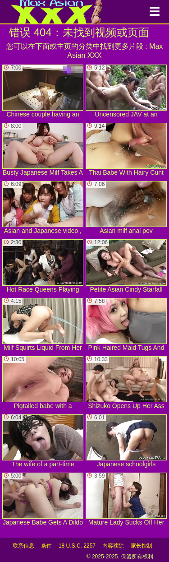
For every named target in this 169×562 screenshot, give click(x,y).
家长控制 (141, 546)
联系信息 (23, 546)
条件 (46, 546)
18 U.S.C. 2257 (77, 546)
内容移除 (113, 546)
